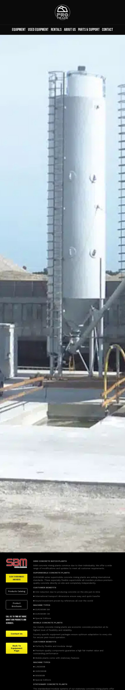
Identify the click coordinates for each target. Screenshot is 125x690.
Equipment (19, 29)
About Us (70, 29)
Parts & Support (89, 29)
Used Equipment (38, 29)
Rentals (56, 29)
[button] (16, 591)
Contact (107, 29)
